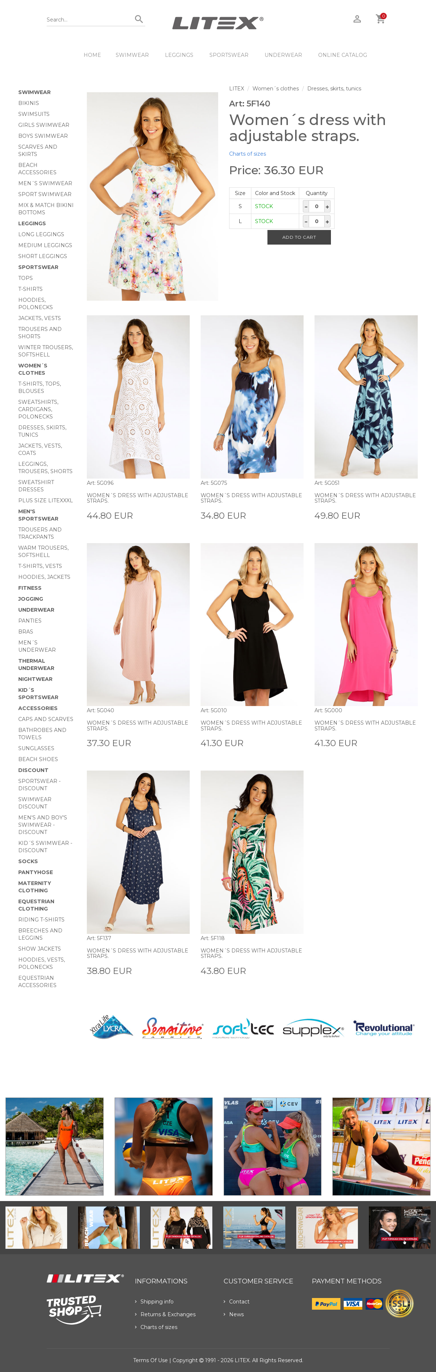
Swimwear (132, 55)
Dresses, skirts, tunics (334, 88)
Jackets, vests (39, 318)
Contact (237, 1301)
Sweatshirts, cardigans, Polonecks (38, 409)
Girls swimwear (43, 125)
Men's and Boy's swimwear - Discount (42, 824)
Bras (25, 631)
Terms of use (150, 1360)
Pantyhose (35, 872)
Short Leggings (42, 256)
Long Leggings (41, 234)
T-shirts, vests (40, 566)
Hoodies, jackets (44, 577)
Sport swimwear (45, 194)
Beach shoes (38, 759)
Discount (33, 770)
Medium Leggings (45, 245)
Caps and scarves (45, 719)
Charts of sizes (247, 154)
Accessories (38, 708)
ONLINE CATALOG (342, 55)
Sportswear (228, 55)
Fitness (30, 588)
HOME (92, 55)
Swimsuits (34, 114)
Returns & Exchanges (165, 1314)
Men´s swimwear (45, 183)
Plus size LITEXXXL (45, 500)
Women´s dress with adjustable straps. (138, 498)
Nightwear (35, 679)
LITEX (236, 88)
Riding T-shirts (41, 919)
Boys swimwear (43, 136)
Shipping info (154, 1301)
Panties (30, 620)
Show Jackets (39, 949)
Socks (28, 861)
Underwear (283, 55)
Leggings (179, 55)
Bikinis (28, 103)
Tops (25, 278)
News (234, 1314)
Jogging (30, 599)
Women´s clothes (275, 88)
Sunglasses (36, 748)
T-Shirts (30, 289)
